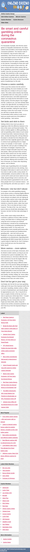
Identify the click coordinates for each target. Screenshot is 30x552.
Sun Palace (5, 524)
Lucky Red (5, 516)
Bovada (4, 495)
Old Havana (5, 519)
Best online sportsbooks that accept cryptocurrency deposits (9, 359)
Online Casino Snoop (7, 14)
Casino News (7, 542)
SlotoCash (5, 487)
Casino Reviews (6, 19)
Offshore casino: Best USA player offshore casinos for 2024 (9, 456)
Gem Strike (5, 475)
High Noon (5, 529)
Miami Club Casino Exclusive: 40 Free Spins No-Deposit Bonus (8, 376)
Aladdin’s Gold (6, 521)
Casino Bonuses (18, 19)
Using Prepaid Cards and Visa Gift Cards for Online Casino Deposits (9, 367)
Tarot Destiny (6, 470)
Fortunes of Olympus (8, 478)
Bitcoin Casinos (21, 16)
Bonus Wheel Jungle (8, 473)
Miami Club (5, 500)
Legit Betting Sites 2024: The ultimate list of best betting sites (9, 448)
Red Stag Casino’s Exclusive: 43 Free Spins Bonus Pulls (8, 320)
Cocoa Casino (6, 514)
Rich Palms (5, 503)
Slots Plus (5, 498)
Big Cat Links (6, 468)
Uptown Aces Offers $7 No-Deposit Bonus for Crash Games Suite (9, 404)
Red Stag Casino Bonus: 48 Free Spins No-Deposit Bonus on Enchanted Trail (9, 385)
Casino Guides (7, 539)
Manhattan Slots (7, 527)
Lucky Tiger (5, 490)
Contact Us (3, 550)
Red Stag (5, 506)
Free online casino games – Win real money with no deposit (9, 419)
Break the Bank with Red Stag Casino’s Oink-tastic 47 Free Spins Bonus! (9, 328)
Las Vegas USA (7, 493)
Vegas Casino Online (8, 508)
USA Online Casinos (7, 16)
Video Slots (4, 22)
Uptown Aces (6, 511)
